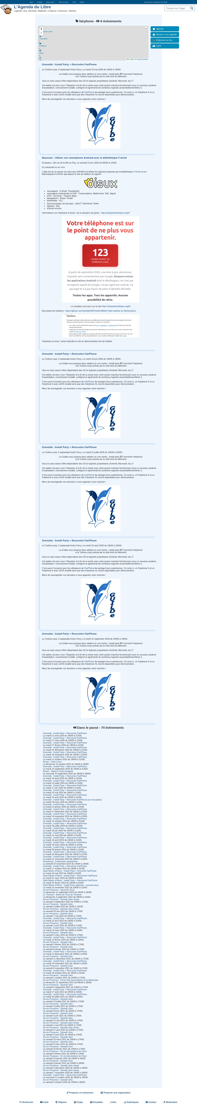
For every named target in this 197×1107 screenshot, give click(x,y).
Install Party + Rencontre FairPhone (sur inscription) (72, 800)
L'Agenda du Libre (32, 6)
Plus (74, 2)
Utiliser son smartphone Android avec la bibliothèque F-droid (84, 157)
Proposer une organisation (115, 1093)
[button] (41, 29)
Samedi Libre (58, 904)
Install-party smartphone (60, 861)
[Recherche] (191, 8)
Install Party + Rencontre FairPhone (69, 64)
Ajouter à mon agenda (164, 34)
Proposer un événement (80, 1093)
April (31, 2)
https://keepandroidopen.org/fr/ (115, 213)
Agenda (157, 29)
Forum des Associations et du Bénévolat (70, 980)
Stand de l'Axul (58, 890)
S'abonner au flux (162, 40)
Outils (82, 2)
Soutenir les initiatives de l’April (155, 2)
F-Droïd (137, 172)
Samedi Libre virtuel (61, 899)
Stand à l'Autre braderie (58, 771)
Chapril (39, 2)
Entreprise (94, 45)
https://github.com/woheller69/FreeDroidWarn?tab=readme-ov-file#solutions (100, 311)
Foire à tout (52, 762)
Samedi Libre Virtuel (61, 909)
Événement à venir (94, 30)
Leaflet (130, 59)
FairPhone (89, 92)
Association (94, 38)
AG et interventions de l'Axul (65, 1051)
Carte (156, 46)
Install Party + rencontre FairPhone (69, 871)
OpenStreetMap (142, 59)
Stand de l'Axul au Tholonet (62, 895)
